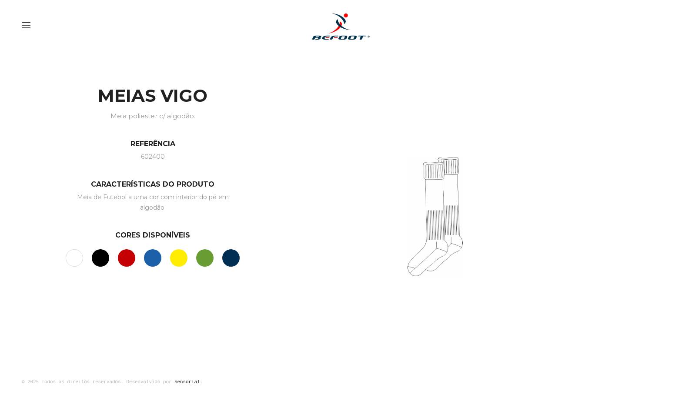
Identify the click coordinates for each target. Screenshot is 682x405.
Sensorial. (188, 381)
